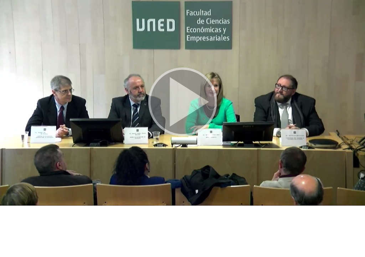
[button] (182, 103)
